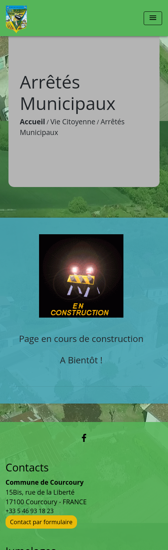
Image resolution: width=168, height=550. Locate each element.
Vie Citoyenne (72, 122)
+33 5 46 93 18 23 (30, 511)
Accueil (32, 122)
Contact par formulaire (41, 522)
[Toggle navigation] (153, 18)
